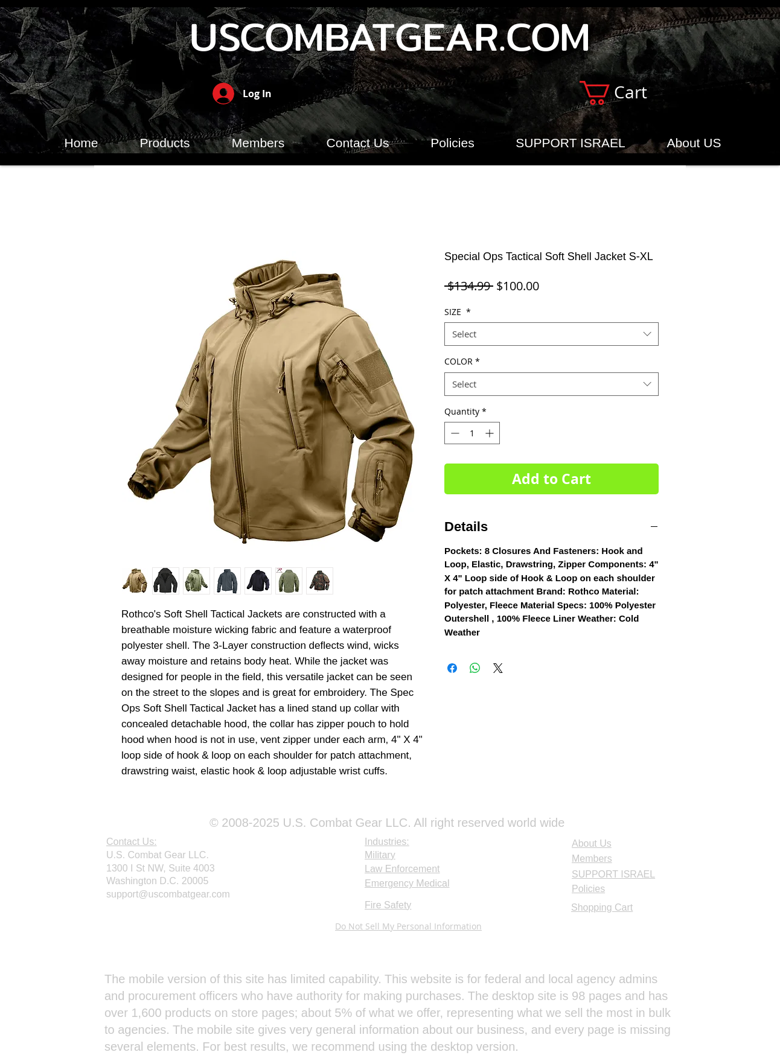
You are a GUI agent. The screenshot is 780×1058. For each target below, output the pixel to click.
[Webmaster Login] (135, 927)
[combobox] (551, 334)
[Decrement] (453, 433)
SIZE (457, 311)
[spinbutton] (472, 433)
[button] (627, 93)
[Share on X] (498, 668)
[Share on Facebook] (452, 668)
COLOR (462, 361)
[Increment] (490, 433)
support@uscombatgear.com (168, 894)
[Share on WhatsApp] (475, 668)
